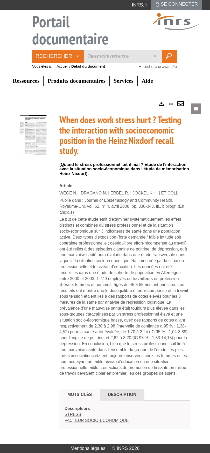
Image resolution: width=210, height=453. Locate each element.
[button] (33, 136)
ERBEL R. (119, 193)
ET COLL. (170, 193)
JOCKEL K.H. (145, 193)
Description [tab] (122, 394)
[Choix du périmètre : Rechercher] (58, 56)
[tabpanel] (105, 270)
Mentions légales (88, 448)
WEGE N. (68, 193)
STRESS (73, 414)
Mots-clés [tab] (79, 394)
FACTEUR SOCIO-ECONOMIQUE (97, 420)
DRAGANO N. (94, 193)
